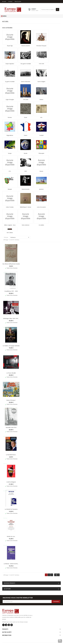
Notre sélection (25, 225)
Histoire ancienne (25, 45)
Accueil (4, 1)
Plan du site (18, 1)
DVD (25, 171)
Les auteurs (7, 589)
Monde (25, 153)
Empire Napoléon (10, 63)
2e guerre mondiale (10, 81)
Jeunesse (41, 189)
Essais (25, 117)
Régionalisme (10, 135)
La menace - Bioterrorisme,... (11, 563)
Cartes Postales (10, 207)
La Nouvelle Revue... (11, 454)
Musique (10, 189)
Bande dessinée (25, 189)
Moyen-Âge (10, 45)
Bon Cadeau (10, 232)
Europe (10, 153)
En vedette (41, 225)
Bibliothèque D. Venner (25, 207)
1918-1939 (41, 63)
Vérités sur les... (11, 536)
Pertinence (20, 237)
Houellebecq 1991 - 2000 (11, 291)
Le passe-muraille (11, 373)
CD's (10, 171)
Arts (41, 117)
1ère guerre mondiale (25, 63)
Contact (10, 1)
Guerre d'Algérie (41, 81)
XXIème (41, 99)
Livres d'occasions (41, 207)
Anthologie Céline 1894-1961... (11, 318)
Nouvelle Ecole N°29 (11, 427)
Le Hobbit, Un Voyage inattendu (11, 345)
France (25, 135)
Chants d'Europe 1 (11, 400)
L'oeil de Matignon (11, 482)
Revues (41, 171)
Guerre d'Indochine (25, 81)
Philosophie (41, 153)
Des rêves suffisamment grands (11, 264)
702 (56, 575)
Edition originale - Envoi (9, 225)
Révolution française (41, 45)
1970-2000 (25, 99)
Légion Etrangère (10, 99)
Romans (10, 117)
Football (41, 135)
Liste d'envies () (56, 3)
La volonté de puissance (11, 509)
